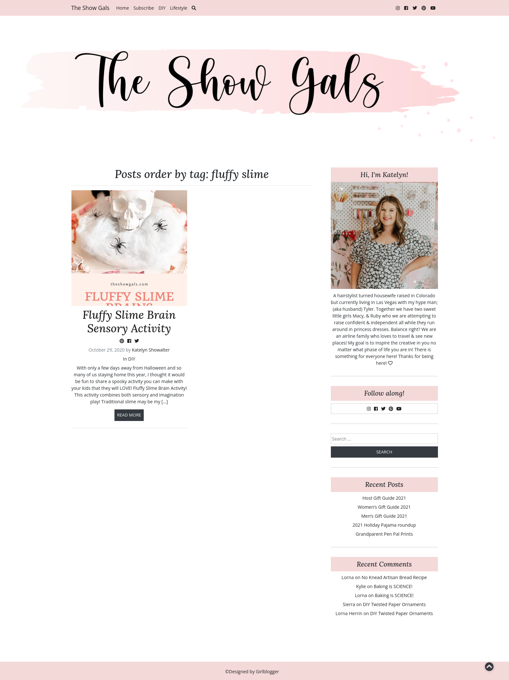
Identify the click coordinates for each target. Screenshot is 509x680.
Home (122, 8)
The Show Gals (90, 8)
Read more (129, 415)
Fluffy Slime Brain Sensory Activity (129, 322)
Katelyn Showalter (150, 350)
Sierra (349, 604)
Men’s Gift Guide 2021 (384, 516)
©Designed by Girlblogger (252, 671)
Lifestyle (178, 8)
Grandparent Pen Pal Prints (384, 534)
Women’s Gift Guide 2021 (384, 507)
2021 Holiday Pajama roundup (384, 525)
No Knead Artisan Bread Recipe (394, 577)
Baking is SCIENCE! (393, 586)
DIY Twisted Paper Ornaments (394, 604)
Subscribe (143, 8)
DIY (162, 8)
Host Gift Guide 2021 (384, 498)
